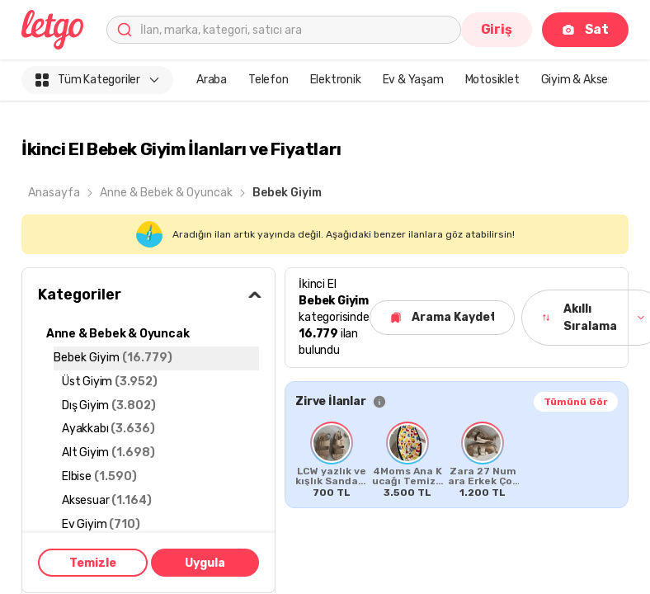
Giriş (496, 29)
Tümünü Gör (576, 402)
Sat (585, 29)
